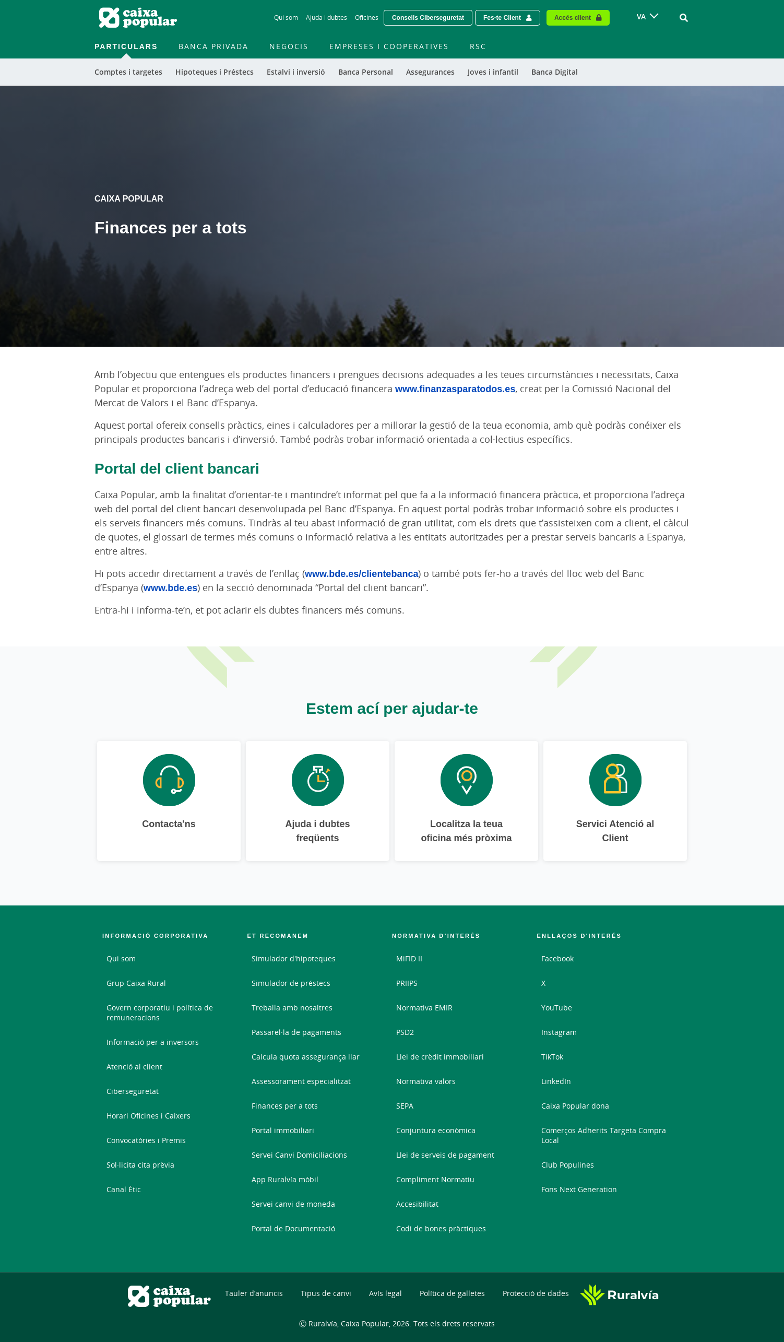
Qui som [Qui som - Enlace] (286, 17)
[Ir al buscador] (684, 17)
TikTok (552, 1057)
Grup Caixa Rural (136, 983)
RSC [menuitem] (478, 46)
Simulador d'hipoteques (294, 958)
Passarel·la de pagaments (296, 1032)
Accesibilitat (417, 1204)
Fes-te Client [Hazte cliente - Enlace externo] (502, 17)
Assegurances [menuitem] (430, 72)
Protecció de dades (536, 1293)
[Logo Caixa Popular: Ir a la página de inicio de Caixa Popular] (139, 17)
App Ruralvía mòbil (285, 1179)
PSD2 (405, 1032)
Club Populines (567, 1165)
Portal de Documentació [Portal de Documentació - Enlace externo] (293, 1228)
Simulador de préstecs (291, 983)
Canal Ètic (123, 1189)
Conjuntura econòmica (436, 1130)
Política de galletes (452, 1293)
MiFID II (409, 958)
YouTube (556, 1008)
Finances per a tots (285, 1106)
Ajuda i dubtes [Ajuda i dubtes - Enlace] (326, 17)
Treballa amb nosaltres (292, 1008)
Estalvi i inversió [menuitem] (296, 72)
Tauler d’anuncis (254, 1293)
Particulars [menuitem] (126, 46)
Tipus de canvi (326, 1293)
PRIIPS (407, 983)
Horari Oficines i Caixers (148, 1116)
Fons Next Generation (579, 1189)
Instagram (559, 1032)
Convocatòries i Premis (146, 1140)
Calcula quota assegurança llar (306, 1057)
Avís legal (385, 1293)
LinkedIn (556, 1081)
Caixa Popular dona (575, 1106)
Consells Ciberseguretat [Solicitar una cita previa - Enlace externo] (428, 17)
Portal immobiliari (283, 1130)
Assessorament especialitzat (301, 1081)
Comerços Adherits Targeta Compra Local (603, 1135)
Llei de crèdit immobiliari (440, 1057)
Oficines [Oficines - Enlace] (366, 17)
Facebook (557, 958)
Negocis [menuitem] (288, 46)
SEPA (404, 1106)
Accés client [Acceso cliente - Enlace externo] (572, 17)
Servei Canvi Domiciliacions (299, 1155)
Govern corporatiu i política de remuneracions (159, 1012)
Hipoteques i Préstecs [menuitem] (214, 72)
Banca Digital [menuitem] (554, 72)
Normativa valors (426, 1081)
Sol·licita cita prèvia (140, 1165)
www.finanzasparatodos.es (455, 388)
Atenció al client (134, 1067)
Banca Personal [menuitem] (365, 72)
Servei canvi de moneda (293, 1204)
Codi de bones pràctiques (441, 1228)
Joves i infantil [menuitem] (493, 72)
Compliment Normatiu (435, 1179)
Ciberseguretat (132, 1091)
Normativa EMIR (424, 1008)
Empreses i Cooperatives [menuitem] (389, 46)
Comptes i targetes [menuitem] (128, 72)
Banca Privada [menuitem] (213, 46)
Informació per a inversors (152, 1042)
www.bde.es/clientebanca (361, 573)
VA (641, 16)
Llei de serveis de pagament (445, 1155)
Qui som (121, 958)
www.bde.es (170, 587)
